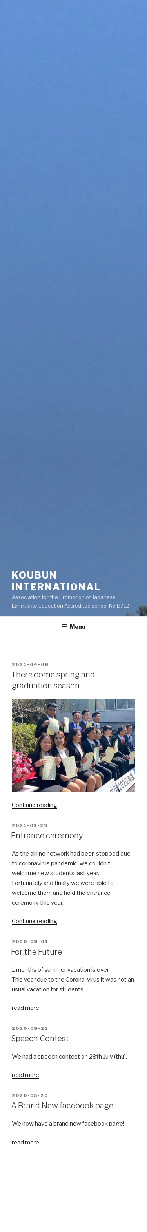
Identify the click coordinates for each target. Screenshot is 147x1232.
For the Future (36, 951)
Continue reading (34, 805)
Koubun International (61, 581)
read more (25, 1007)
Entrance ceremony (47, 835)
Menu (73, 626)
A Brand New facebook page (62, 1105)
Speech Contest (40, 1038)
